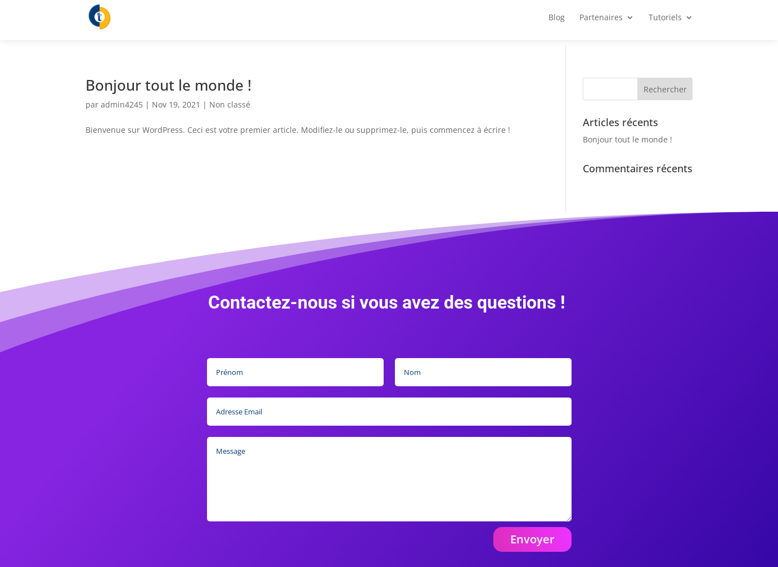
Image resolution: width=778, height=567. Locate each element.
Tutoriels (665, 23)
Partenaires (601, 23)
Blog (556, 23)
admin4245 (122, 104)
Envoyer (532, 539)
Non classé (229, 104)
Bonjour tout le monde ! (168, 85)
